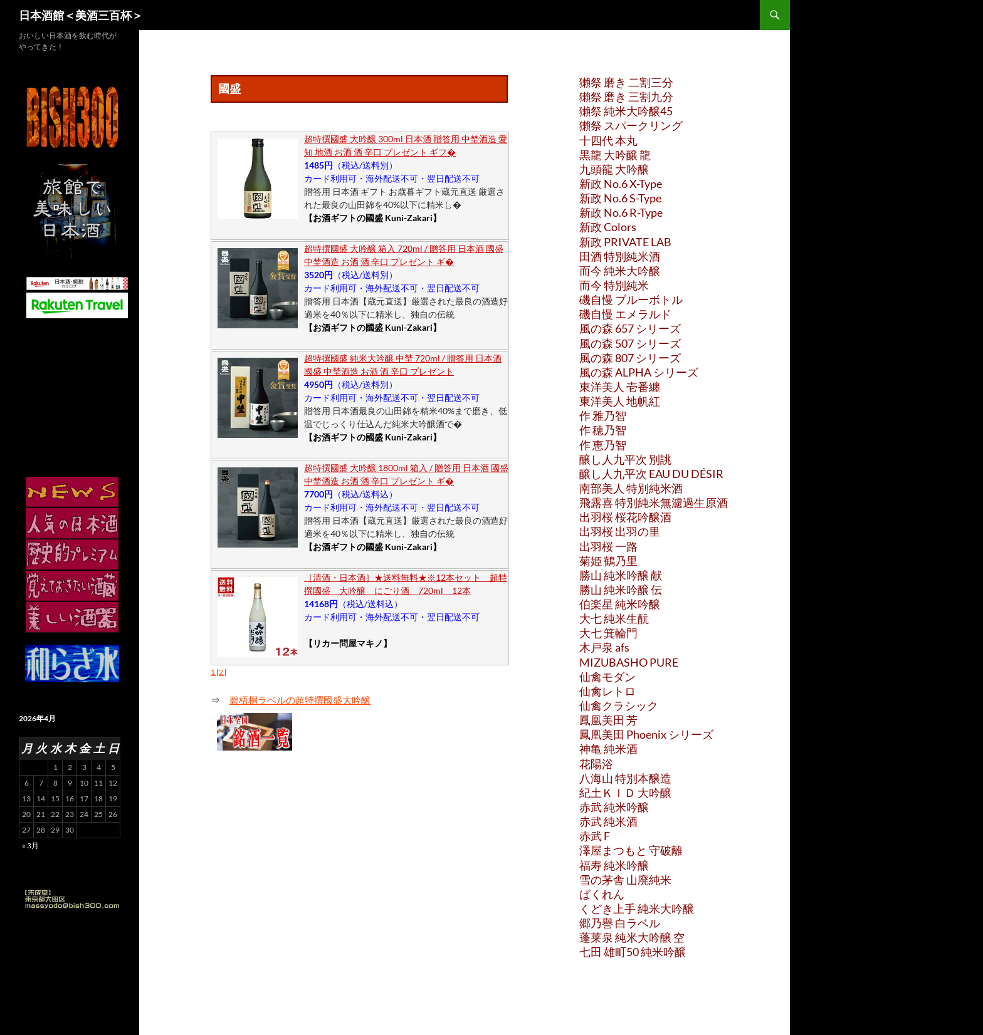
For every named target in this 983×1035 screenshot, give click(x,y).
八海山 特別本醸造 (625, 778)
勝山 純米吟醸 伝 (620, 589)
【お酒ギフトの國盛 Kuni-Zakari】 (372, 217)
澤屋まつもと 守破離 (631, 850)
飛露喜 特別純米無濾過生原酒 (653, 502)
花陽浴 (596, 764)
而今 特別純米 (614, 285)
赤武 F (594, 836)
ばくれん (601, 894)
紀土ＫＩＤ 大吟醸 (625, 792)
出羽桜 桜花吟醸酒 (625, 517)
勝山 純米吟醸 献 (620, 575)
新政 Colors (607, 227)
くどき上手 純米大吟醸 (636, 908)
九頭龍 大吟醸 (614, 169)
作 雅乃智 (602, 415)
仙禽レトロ (607, 691)
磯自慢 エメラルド (625, 314)
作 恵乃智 (602, 445)
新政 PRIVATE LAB (625, 242)
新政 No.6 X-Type (620, 183)
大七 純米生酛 (614, 618)
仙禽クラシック (618, 705)
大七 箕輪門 (608, 633)
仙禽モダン (607, 677)
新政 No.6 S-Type (620, 198)
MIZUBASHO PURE (628, 662)
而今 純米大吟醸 (619, 271)
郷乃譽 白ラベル (619, 923)
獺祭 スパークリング (631, 125)
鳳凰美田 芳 (608, 720)
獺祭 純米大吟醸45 (626, 111)
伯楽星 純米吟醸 (619, 604)
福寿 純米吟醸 (614, 865)
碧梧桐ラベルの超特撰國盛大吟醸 (300, 699)
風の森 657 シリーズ (630, 328)
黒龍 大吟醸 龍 (615, 155)
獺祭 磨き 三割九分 (626, 96)
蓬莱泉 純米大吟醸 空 (632, 937)
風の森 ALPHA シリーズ (638, 372)
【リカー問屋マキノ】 (348, 643)
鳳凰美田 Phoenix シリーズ (646, 734)
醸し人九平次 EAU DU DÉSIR (651, 474)
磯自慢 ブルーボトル (631, 299)
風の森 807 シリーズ (630, 358)
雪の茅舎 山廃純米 (625, 880)
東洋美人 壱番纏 (619, 386)
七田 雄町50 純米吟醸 (632, 952)
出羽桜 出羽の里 (619, 531)
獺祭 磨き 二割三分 (626, 82)
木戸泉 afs (604, 647)
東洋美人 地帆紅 (619, 401)
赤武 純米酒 (608, 821)
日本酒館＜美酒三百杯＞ (81, 15)
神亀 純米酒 (608, 749)
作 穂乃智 (602, 430)
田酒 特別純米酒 (619, 256)
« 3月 (30, 845)
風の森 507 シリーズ (630, 343)
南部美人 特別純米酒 (631, 488)
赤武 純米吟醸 (614, 807)
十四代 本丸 (608, 140)
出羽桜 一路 (608, 546)
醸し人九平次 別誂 (625, 459)
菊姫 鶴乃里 (608, 561)
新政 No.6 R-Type (621, 212)
